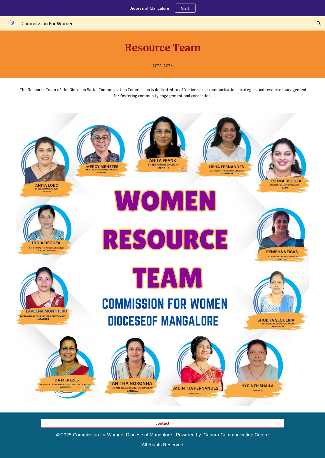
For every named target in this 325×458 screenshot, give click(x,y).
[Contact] (162, 423)
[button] (319, 23)
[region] (162, 8)
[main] (162, 48)
